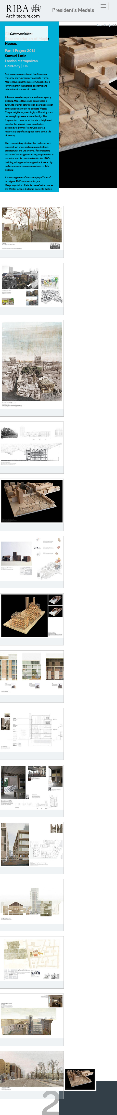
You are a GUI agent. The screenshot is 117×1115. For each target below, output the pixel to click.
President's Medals (73, 10)
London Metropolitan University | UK (21, 63)
